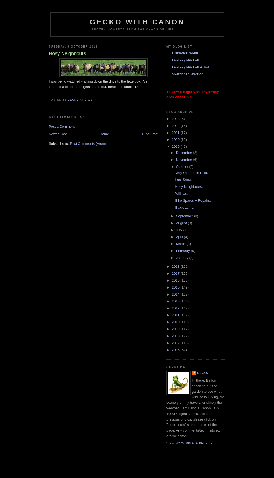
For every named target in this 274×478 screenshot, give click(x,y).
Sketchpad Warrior (187, 74)
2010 (176, 322)
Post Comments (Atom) (88, 144)
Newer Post (58, 134)
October (182, 167)
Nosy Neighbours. (189, 187)
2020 (176, 140)
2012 (176, 308)
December (184, 153)
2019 (176, 147)
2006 (176, 350)
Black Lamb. (184, 207)
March (181, 244)
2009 (176, 329)
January (182, 258)
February (183, 251)
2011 (176, 315)
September (185, 216)
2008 (176, 336)
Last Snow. (183, 180)
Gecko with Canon (137, 22)
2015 (176, 287)
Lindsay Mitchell (185, 60)
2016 (176, 280)
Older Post (150, 134)
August (182, 223)
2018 (176, 267)
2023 (176, 119)
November (184, 160)
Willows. (181, 194)
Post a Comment (62, 127)
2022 (176, 126)
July (179, 230)
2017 (176, 273)
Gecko (202, 372)
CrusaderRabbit (185, 53)
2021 (176, 133)
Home (104, 134)
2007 (176, 343)
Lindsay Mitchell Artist (190, 67)
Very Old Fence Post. (191, 173)
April (180, 237)
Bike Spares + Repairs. (193, 201)
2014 (176, 294)
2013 (176, 301)
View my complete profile (189, 443)
